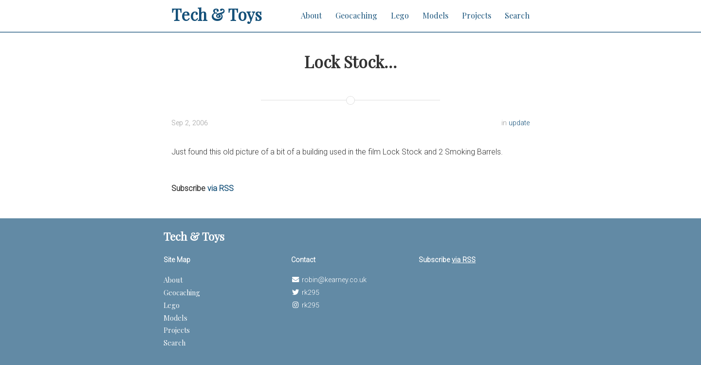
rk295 (310, 292)
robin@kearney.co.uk (334, 280)
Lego (400, 15)
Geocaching (356, 15)
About (311, 15)
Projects (476, 15)
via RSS (220, 188)
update (519, 123)
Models (435, 15)
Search (517, 15)
